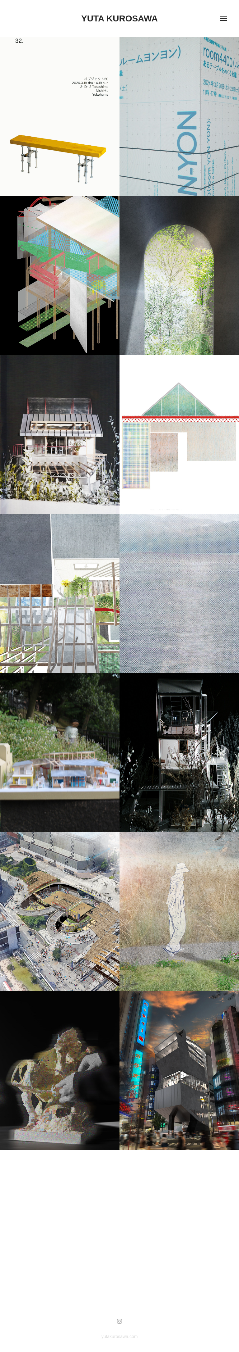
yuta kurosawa (119, 18)
